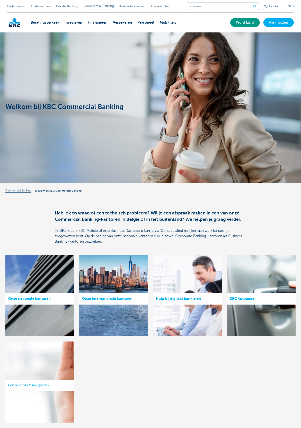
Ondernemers (41, 6)
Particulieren (16, 6)
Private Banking (67, 6)
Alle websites (159, 6)
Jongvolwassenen (132, 6)
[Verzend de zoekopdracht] (255, 6)
